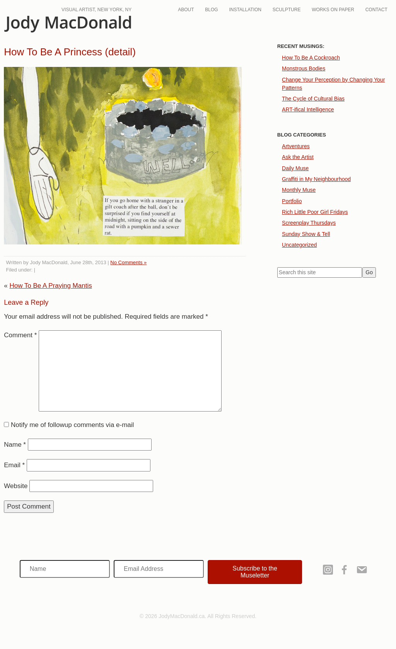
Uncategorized (299, 245)
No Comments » (128, 262)
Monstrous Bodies (303, 68)
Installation (245, 9)
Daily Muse (295, 168)
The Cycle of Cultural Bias (313, 99)
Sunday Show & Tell (306, 234)
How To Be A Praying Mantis (50, 285)
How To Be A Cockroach (311, 58)
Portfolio (292, 201)
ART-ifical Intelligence (308, 109)
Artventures (296, 146)
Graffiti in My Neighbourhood (316, 179)
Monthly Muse (299, 190)
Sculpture (287, 9)
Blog (211, 9)
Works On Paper (333, 9)
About (186, 9)
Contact (376, 9)
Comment (20, 335)
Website (15, 486)
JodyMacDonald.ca (67, 24)
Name (15, 444)
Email (14, 465)
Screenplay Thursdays (309, 223)
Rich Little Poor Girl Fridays (315, 212)
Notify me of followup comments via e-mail (72, 425)
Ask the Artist (298, 157)
